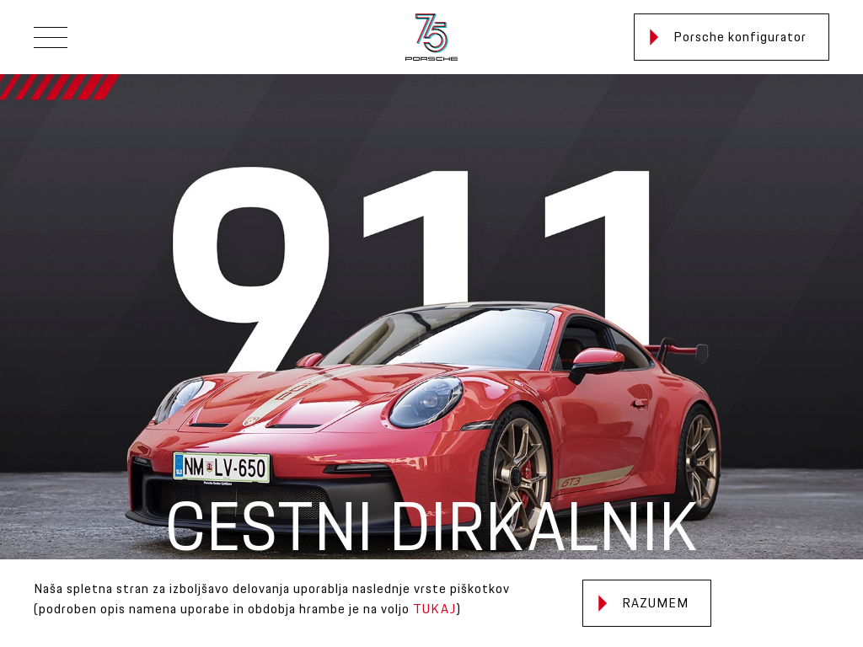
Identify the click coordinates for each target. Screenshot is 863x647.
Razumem (643, 603)
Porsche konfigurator (728, 37)
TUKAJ (434, 609)
